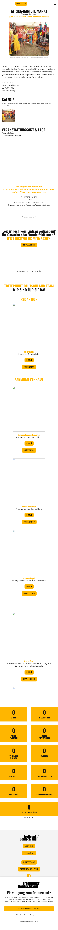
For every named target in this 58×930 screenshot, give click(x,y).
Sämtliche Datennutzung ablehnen (29, 915)
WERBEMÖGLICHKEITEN (29, 869)
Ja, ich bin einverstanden (29, 908)
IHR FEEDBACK (29, 862)
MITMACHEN (21, 3)
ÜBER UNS (29, 846)
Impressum (34, 922)
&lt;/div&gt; (29, 483)
